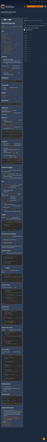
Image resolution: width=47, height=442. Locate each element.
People (39, 1)
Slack (45, 1)
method (11, 44)
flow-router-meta (6, 173)
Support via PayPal (7, 425)
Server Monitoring (13, 417)
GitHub (42, 1)
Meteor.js (18, 26)
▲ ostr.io (6, 417)
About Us (31, 1)
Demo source (5, 95)
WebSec (8, 418)
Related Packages (6, 38)
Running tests (5, 51)
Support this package (7, 53)
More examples (8, 50)
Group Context (8, 47)
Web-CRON (13, 418)
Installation (5, 34)
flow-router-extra (6, 27)
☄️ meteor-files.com (18, 410)
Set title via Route (8, 42)
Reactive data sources (9, 48)
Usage (4, 41)
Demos (4, 35)
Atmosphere (8, 422)
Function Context (8, 45)
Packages (35, 1)
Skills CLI (11, 128)
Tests (4, 97)
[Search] (25, 6)
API (4, 39)
